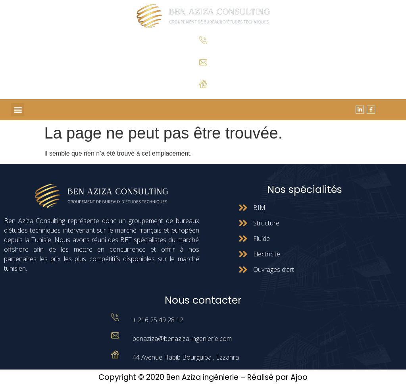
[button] (17, 109)
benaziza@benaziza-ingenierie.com (182, 338)
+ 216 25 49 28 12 (203, 50)
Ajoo (299, 377)
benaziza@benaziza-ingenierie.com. (203, 71)
